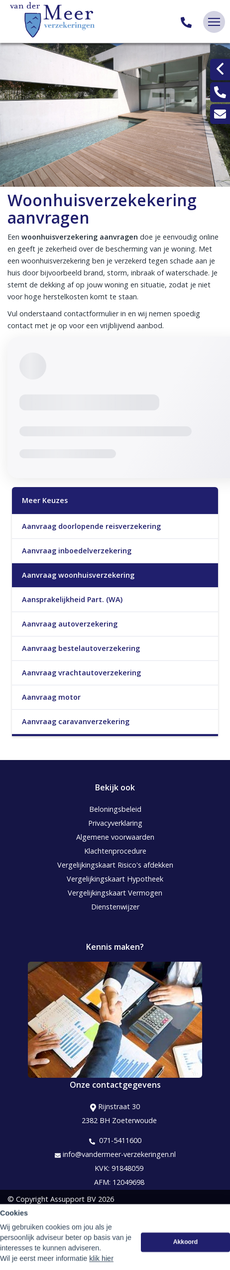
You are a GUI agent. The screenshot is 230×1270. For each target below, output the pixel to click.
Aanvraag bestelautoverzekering (81, 648)
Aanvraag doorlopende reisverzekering (91, 526)
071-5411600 (115, 1140)
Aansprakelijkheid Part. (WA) (72, 599)
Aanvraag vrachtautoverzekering (81, 672)
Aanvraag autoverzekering (69, 624)
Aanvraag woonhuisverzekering (78, 575)
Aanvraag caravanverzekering (75, 721)
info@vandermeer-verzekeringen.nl (115, 1154)
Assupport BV (73, 1199)
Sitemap (21, 1213)
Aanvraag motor (51, 697)
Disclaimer (24, 1227)
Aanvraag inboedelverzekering (76, 550)
